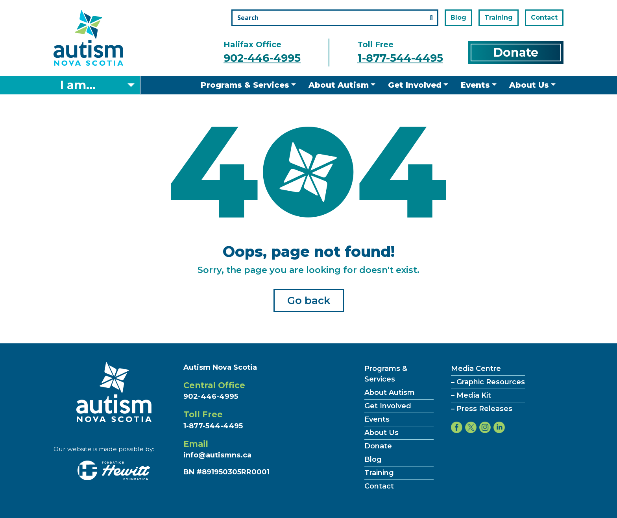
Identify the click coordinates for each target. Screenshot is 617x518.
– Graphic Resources (488, 382)
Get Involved (415, 85)
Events (475, 85)
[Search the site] (334, 17)
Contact (544, 17)
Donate (515, 52)
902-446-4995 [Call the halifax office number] (262, 58)
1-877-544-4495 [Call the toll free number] (400, 58)
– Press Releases (481, 408)
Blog (458, 17)
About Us (529, 85)
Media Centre (476, 368)
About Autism (338, 85)
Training (498, 17)
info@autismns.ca (217, 455)
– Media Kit (471, 395)
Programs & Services (245, 85)
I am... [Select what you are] (78, 85)
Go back (308, 300)
